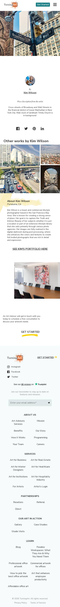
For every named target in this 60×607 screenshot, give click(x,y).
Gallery (18, 524)
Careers (40, 444)
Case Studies (40, 524)
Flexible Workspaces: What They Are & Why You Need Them (40, 551)
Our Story (40, 430)
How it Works (18, 437)
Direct (18, 509)
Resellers (18, 502)
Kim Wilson (30, 92)
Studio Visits (18, 531)
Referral (41, 502)
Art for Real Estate (41, 460)
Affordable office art (18, 586)
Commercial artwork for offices (41, 565)
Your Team (18, 444)
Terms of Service (38, 602)
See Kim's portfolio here (30, 249)
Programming (40, 437)
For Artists (18, 486)
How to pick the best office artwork (18, 575)
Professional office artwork (18, 565)
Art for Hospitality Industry (40, 478)
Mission (40, 420)
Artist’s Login (40, 486)
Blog (18, 547)
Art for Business (18, 460)
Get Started (43, 4)
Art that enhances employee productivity (41, 576)
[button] (55, 4)
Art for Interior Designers (18, 468)
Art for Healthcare (40, 466)
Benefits (18, 430)
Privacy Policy (20, 602)
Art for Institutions (18, 476)
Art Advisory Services (18, 422)
